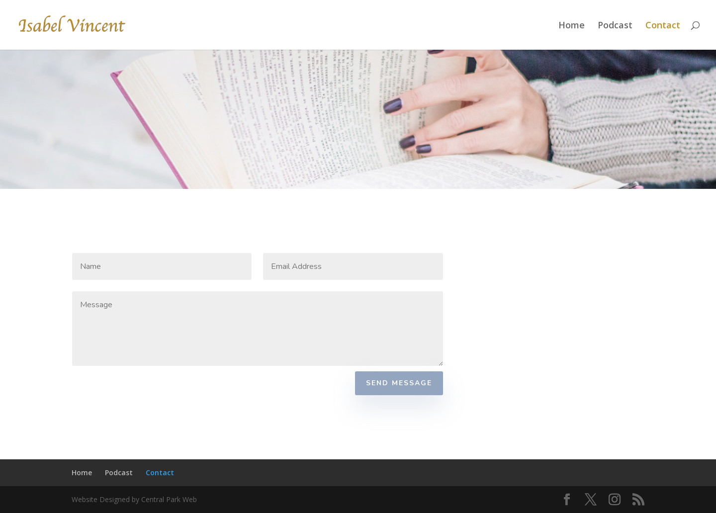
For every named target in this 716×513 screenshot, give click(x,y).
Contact (662, 26)
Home (571, 26)
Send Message (399, 383)
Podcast (615, 26)
